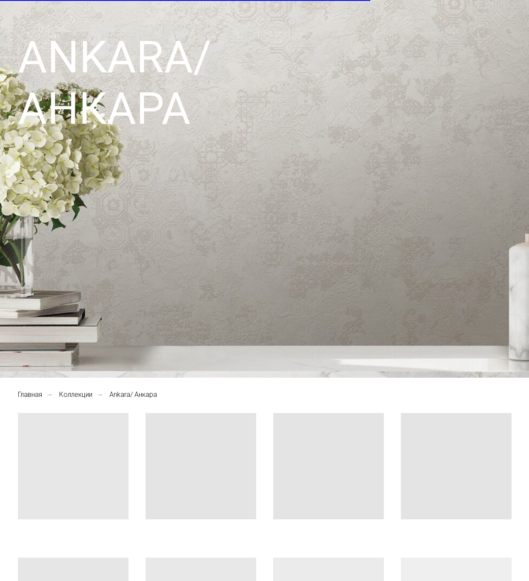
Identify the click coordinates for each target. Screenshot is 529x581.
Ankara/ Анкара (133, 394)
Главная (30, 394)
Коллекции (75, 394)
